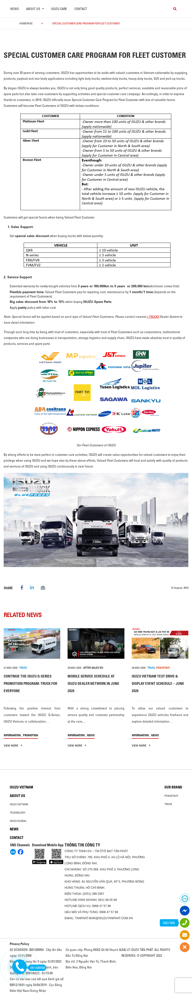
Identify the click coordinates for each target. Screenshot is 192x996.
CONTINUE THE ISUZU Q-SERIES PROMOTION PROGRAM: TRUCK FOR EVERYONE (30, 683)
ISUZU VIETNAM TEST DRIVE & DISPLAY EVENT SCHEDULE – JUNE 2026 (158, 683)
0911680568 (36, 968)
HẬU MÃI (169, 923)
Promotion (30, 735)
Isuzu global (18, 821)
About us (17, 796)
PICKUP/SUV (163, 667)
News (14, 9)
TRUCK (23, 667)
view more (13, 745)
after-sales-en (93, 667)
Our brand (173, 787)
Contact (80, 9)
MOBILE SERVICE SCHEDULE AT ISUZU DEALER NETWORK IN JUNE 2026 (93, 683)
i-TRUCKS (153, 317)
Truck (168, 804)
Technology (17, 812)
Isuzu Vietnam (21, 787)
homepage (26, 23)
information (12, 735)
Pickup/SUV (171, 795)
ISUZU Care (59, 9)
